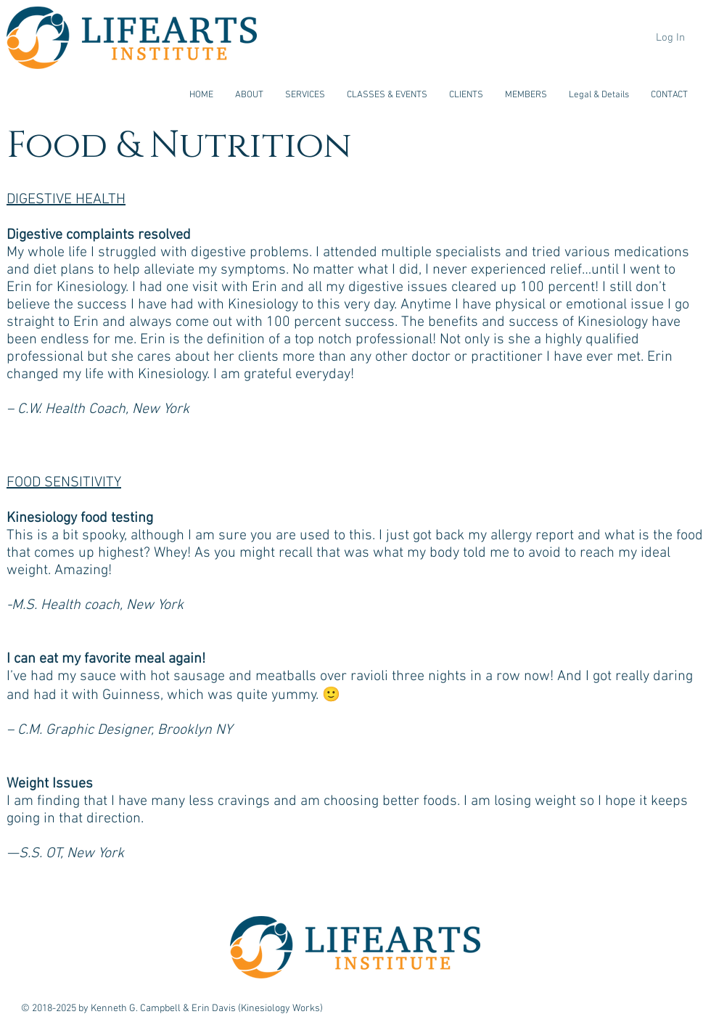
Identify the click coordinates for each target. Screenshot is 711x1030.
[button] (249, 95)
